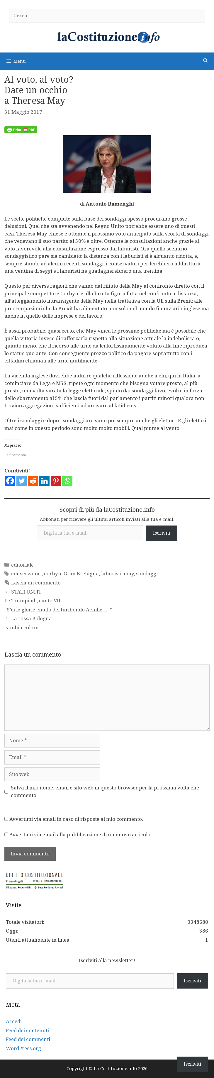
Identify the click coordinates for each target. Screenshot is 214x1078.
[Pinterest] (56, 481)
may (129, 574)
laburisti (111, 574)
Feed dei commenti (28, 1039)
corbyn (52, 574)
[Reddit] (33, 481)
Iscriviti (161, 533)
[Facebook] (10, 481)
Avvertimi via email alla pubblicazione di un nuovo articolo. (80, 835)
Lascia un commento (36, 583)
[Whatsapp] (67, 481)
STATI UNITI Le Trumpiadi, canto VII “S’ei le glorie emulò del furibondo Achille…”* (58, 601)
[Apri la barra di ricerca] (205, 60)
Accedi (14, 1021)
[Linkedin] (44, 481)
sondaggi (147, 574)
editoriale (22, 565)
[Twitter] (21, 481)
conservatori (26, 574)
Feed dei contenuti (27, 1030)
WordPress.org (23, 1048)
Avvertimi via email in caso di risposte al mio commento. (76, 819)
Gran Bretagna (81, 574)
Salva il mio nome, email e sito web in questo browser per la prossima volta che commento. (105, 791)
